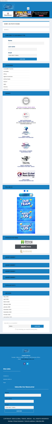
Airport (5, 81)
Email (10, 53)
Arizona (6, 86)
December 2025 (7, 309)
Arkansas (6, 89)
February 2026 (7, 304)
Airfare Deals (7, 79)
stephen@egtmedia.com (27, 359)
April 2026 (6, 299)
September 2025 (8, 317)
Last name (11, 46)
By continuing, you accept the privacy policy (26, 329)
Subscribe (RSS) (40, 421)
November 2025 (7, 312)
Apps (5, 84)
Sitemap (10, 421)
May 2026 (6, 296)
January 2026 (7, 307)
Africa (5, 74)
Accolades (6, 71)
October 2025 (7, 314)
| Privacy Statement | (18, 421)
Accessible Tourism (8, 68)
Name (10, 40)
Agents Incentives (8, 76)
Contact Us (6, 376)
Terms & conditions (30, 421)
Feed (4, 382)
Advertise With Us (7, 379)
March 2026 (6, 301)
